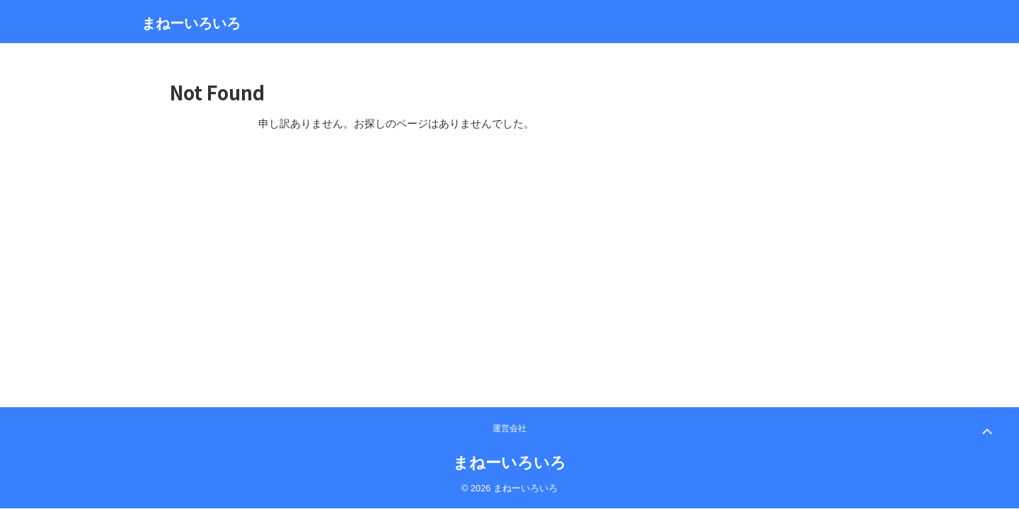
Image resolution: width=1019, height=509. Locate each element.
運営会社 (509, 189)
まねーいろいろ (191, 23)
